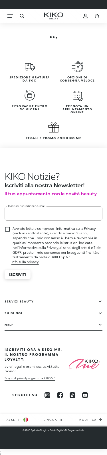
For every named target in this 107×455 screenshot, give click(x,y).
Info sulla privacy (25, 262)
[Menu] (10, 16)
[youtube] (85, 395)
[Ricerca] (21, 16)
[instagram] (47, 395)
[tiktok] (72, 395)
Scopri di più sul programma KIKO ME (30, 378)
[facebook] (60, 395)
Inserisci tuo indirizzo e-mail (26, 206)
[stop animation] (32, 176)
